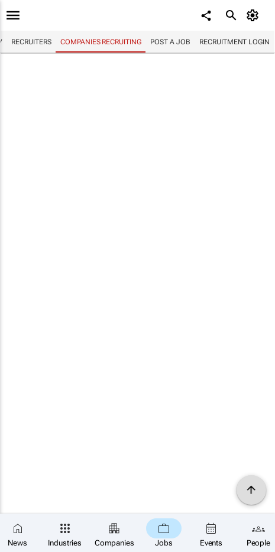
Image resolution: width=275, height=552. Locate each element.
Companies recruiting (100, 42)
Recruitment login (234, 42)
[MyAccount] (254, 15)
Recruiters (31, 42)
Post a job (170, 42)
